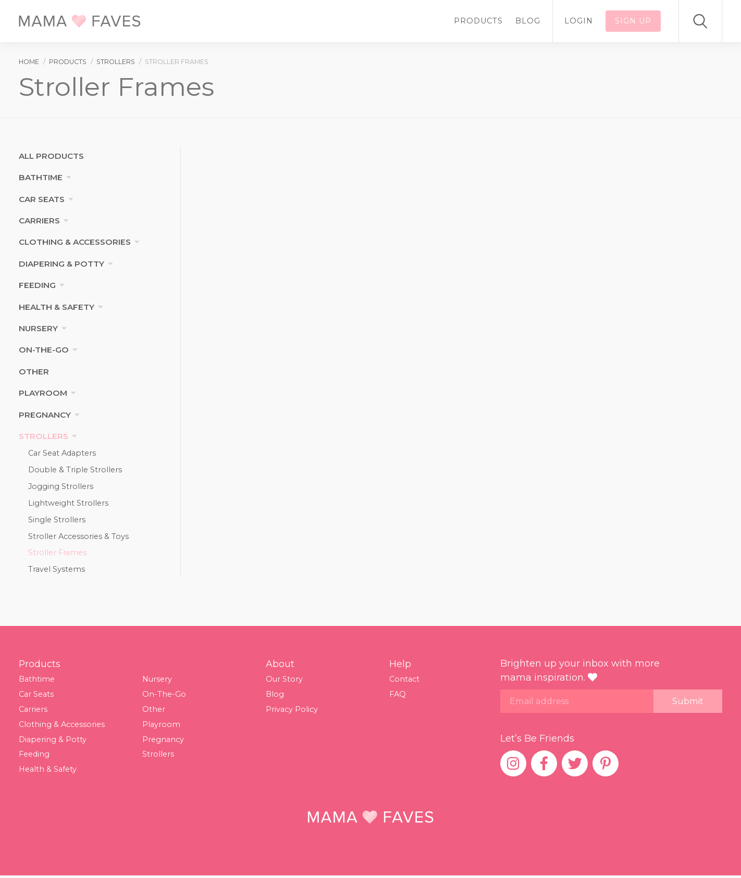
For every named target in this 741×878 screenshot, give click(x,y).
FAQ (397, 696)
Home (29, 62)
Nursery (38, 328)
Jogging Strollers (60, 487)
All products (51, 156)
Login (578, 21)
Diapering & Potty (61, 264)
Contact (404, 681)
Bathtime (41, 177)
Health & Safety (56, 307)
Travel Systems (56, 571)
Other (34, 372)
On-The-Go (44, 350)
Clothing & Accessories (75, 242)
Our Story (284, 681)
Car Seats (42, 199)
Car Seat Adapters (62, 453)
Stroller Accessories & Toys (78, 537)
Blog (527, 21)
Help (400, 666)
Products (478, 21)
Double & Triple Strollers (75, 470)
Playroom (43, 393)
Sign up (633, 21)
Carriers (39, 220)
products (68, 62)
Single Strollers (56, 520)
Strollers (43, 436)
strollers (115, 62)
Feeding (37, 285)
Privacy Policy (292, 711)
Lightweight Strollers (68, 503)
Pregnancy (45, 415)
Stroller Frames (57, 554)
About (280, 666)
